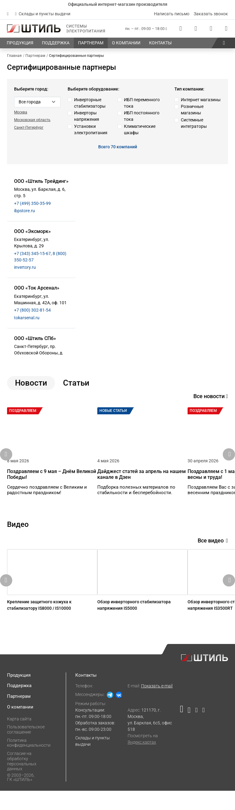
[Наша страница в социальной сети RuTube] (182, 730)
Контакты (86, 694)
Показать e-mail (157, 705)
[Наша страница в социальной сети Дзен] (196, 730)
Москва (20, 112)
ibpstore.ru (24, 210)
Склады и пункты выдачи (42, 13)
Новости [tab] (31, 382)
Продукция (19, 694)
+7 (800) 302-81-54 (32, 310)
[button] (224, 43)
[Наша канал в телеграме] (202, 730)
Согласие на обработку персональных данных (21, 780)
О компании (20, 726)
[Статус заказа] (180, 29)
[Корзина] (226, 29)
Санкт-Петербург (28, 127)
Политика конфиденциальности (28, 762)
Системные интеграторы (194, 123)
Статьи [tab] (76, 382)
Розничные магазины (192, 109)
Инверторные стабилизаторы (90, 103)
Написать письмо (171, 13)
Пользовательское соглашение (26, 749)
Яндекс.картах (142, 761)
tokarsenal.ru (26, 317)
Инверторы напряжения (86, 116)
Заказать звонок (211, 13)
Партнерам (19, 715)
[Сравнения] (196, 29)
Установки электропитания (90, 129)
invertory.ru (25, 267)
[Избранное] (211, 29)
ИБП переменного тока (142, 103)
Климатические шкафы (139, 129)
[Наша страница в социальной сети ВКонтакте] (188, 730)
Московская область (32, 120)
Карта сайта (19, 737)
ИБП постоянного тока (141, 116)
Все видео (213, 550)
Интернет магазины (201, 99)
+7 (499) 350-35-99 (32, 203)
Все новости (210, 396)
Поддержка (19, 705)
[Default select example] (37, 102)
